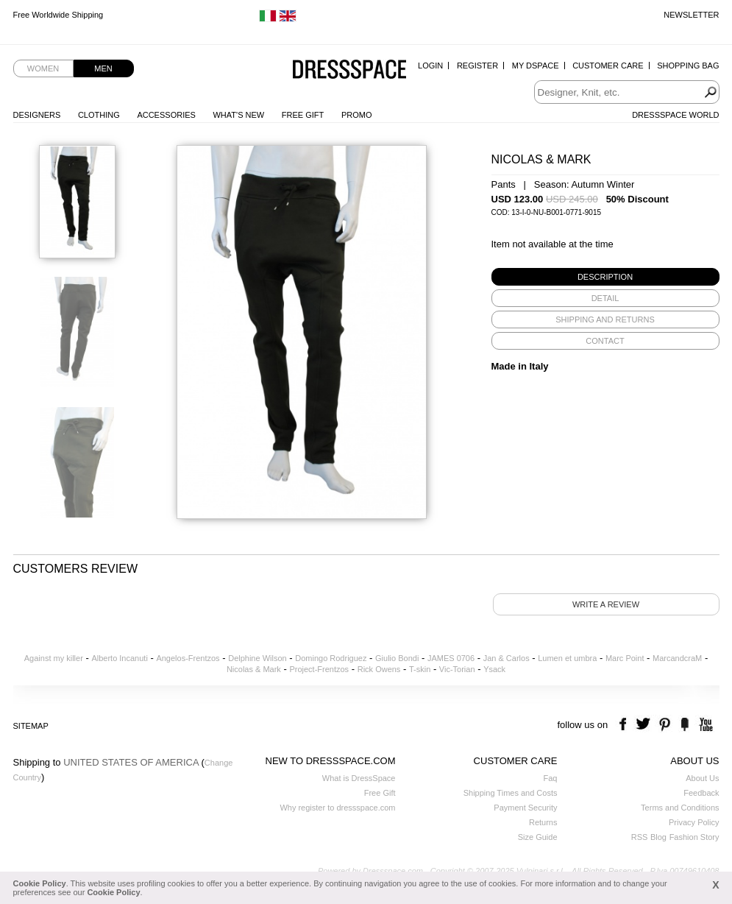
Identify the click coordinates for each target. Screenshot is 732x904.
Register (477, 65)
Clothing (99, 114)
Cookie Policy (39, 883)
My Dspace (535, 65)
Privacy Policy (694, 822)
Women (43, 68)
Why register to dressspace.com (337, 807)
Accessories (166, 114)
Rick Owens (379, 669)
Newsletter (691, 14)
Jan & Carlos (506, 658)
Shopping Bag (688, 65)
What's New (238, 114)
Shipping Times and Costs (510, 792)
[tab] (605, 277)
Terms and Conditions (680, 807)
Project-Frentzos (319, 669)
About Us (702, 778)
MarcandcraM (677, 658)
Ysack (494, 669)
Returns (543, 822)
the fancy (684, 725)
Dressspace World (675, 114)
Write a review (605, 604)
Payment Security (525, 807)
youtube (704, 725)
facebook (625, 725)
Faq (551, 778)
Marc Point (624, 658)
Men (103, 68)
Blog (658, 837)
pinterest (665, 725)
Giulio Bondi (397, 658)
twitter (645, 725)
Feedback (701, 792)
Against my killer (53, 658)
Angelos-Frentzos (187, 658)
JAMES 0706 (451, 658)
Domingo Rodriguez (330, 658)
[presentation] (605, 277)
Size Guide (538, 837)
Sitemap (31, 725)
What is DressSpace (359, 778)
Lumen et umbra (567, 658)
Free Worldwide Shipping (58, 14)
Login (430, 65)
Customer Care (607, 65)
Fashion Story (694, 837)
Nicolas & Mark (254, 669)
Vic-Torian (457, 669)
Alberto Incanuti (119, 658)
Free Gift (303, 114)
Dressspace (349, 70)
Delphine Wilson (257, 658)
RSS (639, 837)
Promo (356, 114)
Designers (37, 114)
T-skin (419, 669)
